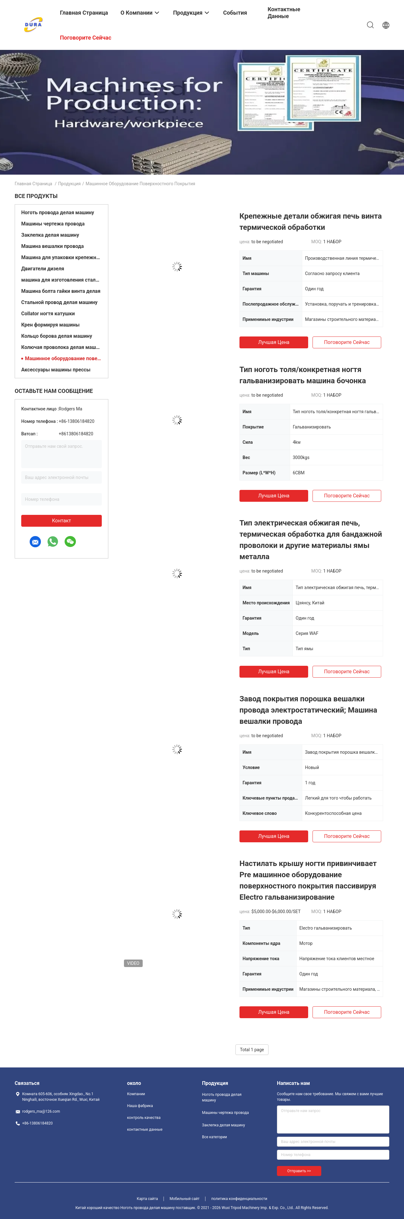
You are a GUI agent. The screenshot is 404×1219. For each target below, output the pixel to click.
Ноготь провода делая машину (57, 212)
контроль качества (143, 1117)
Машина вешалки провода (52, 246)
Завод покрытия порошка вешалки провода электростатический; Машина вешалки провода (308, 710)
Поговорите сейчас (347, 342)
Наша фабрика (140, 1106)
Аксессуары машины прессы (56, 370)
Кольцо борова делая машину (56, 336)
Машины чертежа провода (53, 224)
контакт (61, 521)
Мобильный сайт (185, 1199)
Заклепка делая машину (50, 235)
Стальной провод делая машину (59, 302)
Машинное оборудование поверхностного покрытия (63, 358)
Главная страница (33, 183)
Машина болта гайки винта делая (61, 291)
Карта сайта (147, 1199)
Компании (136, 1094)
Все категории (214, 1137)
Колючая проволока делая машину (61, 347)
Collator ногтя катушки (48, 314)
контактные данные (144, 1129)
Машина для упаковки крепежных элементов (61, 257)
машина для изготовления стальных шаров (61, 280)
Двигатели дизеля (42, 269)
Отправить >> (299, 1171)
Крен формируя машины (50, 325)
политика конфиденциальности (239, 1199)
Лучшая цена (273, 342)
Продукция (69, 183)
